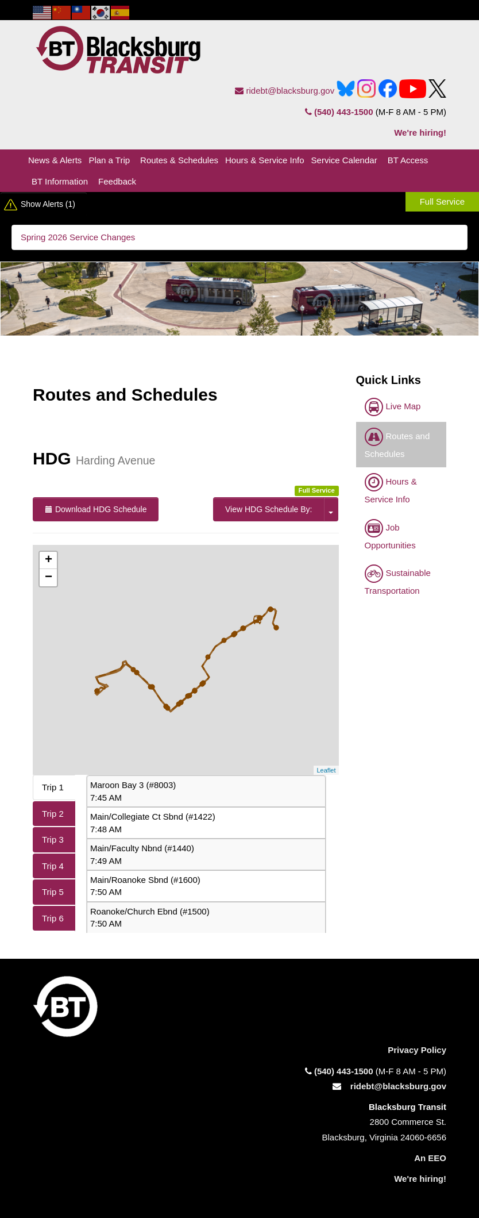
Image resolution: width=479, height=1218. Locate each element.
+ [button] (48, 560)
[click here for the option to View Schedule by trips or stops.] (330, 509)
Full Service (442, 201)
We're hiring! (420, 132)
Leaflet (325, 770)
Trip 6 (53, 918)
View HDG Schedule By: (268, 509)
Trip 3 (53, 839)
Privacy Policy (417, 1050)
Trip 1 (53, 787)
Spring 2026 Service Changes (78, 237)
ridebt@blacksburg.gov (284, 90)
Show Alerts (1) (48, 204)
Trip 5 (53, 892)
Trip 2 (53, 814)
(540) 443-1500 (339, 112)
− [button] (48, 577)
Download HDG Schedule (95, 509)
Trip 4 (53, 866)
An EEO (430, 1158)
